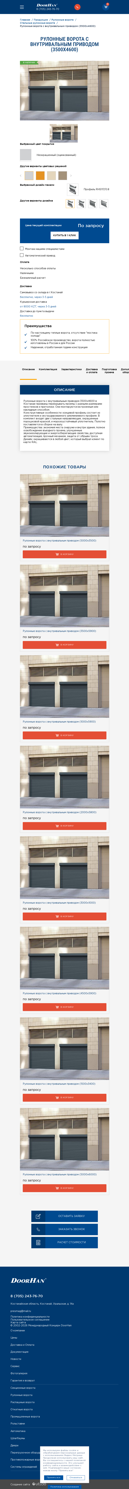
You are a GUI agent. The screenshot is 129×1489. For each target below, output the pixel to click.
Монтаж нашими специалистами (44, 249)
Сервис (15, 1366)
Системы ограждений (24, 1467)
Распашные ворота (22, 1402)
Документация (19, 1352)
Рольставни (18, 1423)
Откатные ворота (22, 1409)
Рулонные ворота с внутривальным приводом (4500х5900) (59, 993)
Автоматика (18, 1431)
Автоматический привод (40, 255)
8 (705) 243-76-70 (47, 9)
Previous (20, 176)
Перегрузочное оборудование (29, 1452)
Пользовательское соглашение (30, 1319)
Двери (14, 1445)
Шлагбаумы (18, 1438)
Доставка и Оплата (22, 1344)
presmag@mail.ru (21, 1311)
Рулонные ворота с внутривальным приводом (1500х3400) (59, 1084)
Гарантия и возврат (23, 1380)
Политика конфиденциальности (30, 1316)
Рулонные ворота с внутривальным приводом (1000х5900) (59, 721)
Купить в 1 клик (64, 235)
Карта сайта (18, 1322)
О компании (18, 1330)
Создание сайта (28, 1484)
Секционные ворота (23, 1388)
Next (71, 176)
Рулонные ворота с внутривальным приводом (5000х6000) (60, 1174)
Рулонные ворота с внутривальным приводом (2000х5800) (59, 812)
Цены (14, 1337)
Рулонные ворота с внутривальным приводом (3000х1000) (59, 903)
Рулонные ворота (21, 1395)
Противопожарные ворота (27, 1459)
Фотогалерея (19, 1373)
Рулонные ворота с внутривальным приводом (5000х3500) (59, 540)
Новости (16, 1359)
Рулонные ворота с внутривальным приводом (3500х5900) (59, 631)
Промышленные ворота (25, 1416)
